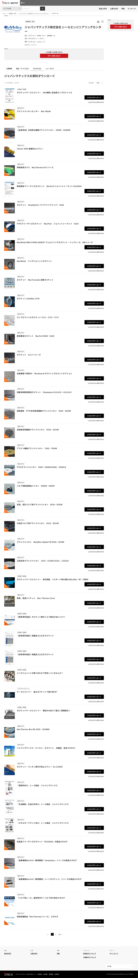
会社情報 (45, 974)
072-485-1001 (32, 41)
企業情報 (9, 68)
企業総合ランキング (89, 957)
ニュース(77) (49, 68)
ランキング (132, 8)
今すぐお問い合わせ (54, 56)
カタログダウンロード (94, 97)
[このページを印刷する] (98, 21)
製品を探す (103, 8)
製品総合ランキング (89, 953)
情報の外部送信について (31, 974)
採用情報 (51, 974)
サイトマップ (114, 953)
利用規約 (40, 974)
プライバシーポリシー (21, 974)
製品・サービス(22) (22, 68)
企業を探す (114, 8)
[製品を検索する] (42, 9)
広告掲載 (56, 974)
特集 (123, 8)
